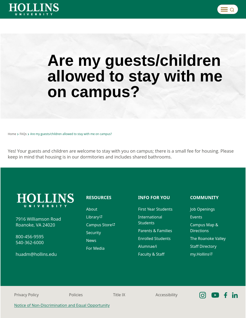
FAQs (23, 134)
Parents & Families (155, 230)
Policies (76, 294)
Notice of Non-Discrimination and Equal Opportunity (62, 305)
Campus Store (99, 224)
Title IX (119, 294)
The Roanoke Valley (208, 238)
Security (93, 232)
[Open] (227, 9)
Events (196, 217)
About (91, 209)
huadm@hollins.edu (36, 254)
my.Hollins (199, 254)
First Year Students (155, 209)
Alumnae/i (147, 246)
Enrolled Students (154, 238)
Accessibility (166, 294)
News (91, 240)
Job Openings (202, 209)
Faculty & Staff (151, 254)
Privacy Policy (26, 294)
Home (12, 134)
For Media (95, 248)
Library (92, 217)
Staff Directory (203, 246)
